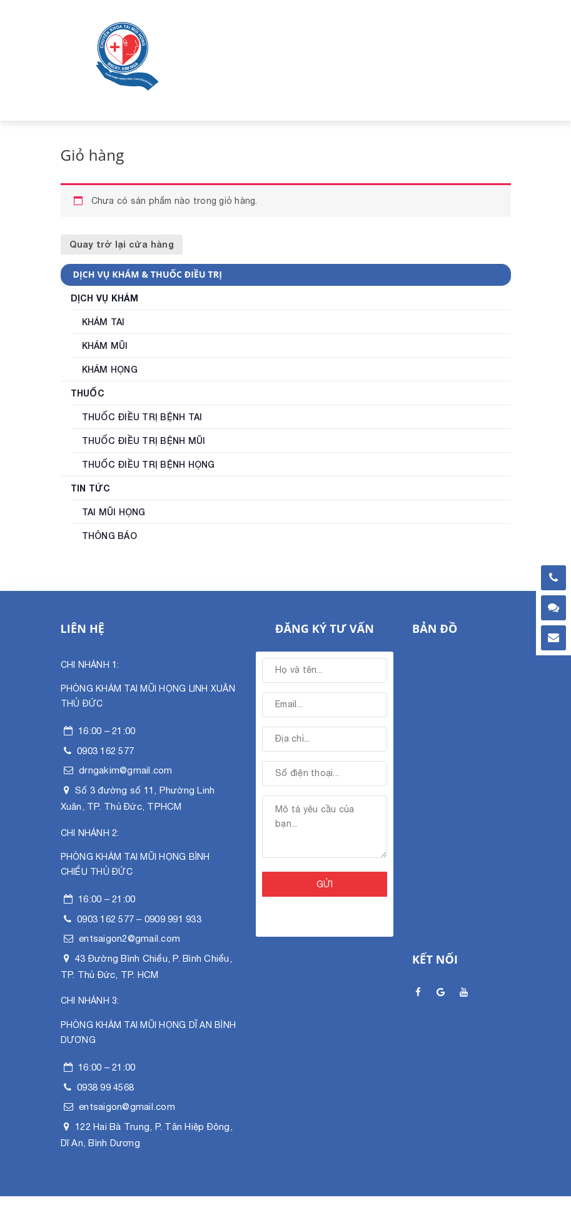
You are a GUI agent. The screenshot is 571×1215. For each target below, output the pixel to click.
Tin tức (91, 488)
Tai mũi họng (114, 512)
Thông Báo (109, 536)
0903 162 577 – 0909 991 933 (139, 919)
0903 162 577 (105, 750)
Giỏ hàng (92, 154)
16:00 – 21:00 (106, 730)
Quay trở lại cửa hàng (121, 244)
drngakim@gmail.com (126, 770)
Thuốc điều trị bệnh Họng (148, 465)
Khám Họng (110, 370)
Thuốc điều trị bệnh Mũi (144, 441)
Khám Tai (103, 322)
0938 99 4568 (105, 1087)
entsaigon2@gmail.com (129, 938)
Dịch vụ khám (105, 298)
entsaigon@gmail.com (127, 1106)
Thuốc (87, 393)
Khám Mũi (105, 346)
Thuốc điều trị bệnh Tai (142, 417)
